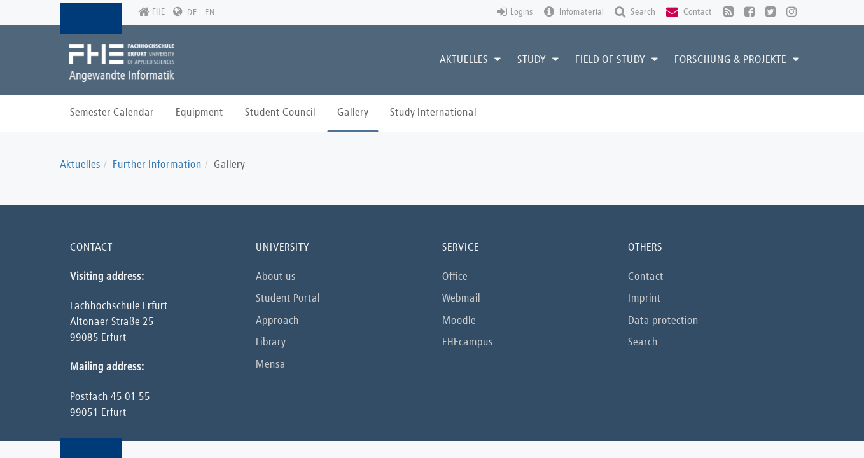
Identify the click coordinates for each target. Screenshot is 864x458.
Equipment (199, 113)
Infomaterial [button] (574, 12)
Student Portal (288, 298)
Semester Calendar (112, 113)
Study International (433, 113)
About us (276, 277)
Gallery (352, 113)
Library (271, 342)
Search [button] (635, 12)
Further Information (157, 165)
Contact (646, 277)
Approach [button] (277, 321)
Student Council (280, 113)
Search (643, 342)
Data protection (663, 321)
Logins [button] (515, 12)
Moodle (459, 321)
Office (455, 277)
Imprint (644, 298)
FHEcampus (467, 342)
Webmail (461, 298)
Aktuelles (80, 165)
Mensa (271, 364)
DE (192, 12)
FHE (151, 12)
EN (210, 12)
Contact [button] (689, 12)
